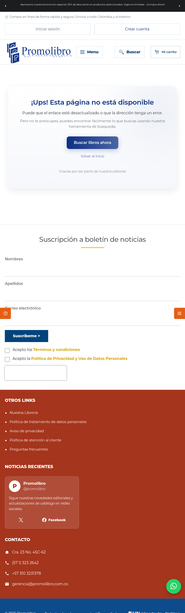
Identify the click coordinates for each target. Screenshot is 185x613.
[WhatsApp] (173, 586)
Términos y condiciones (56, 349)
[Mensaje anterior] (5, 5)
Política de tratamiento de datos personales (48, 421)
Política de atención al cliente (35, 440)
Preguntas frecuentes (29, 449)
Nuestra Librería (24, 412)
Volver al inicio (92, 156)
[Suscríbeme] (26, 336)
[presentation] (35, 373)
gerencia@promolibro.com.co (40, 584)
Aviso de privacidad (27, 431)
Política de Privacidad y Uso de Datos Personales (79, 358)
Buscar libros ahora (92, 142)
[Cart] (165, 52)
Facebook (57, 520)
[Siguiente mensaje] (179, 5)
